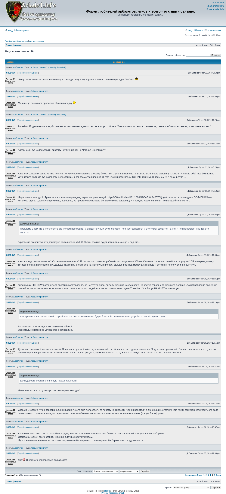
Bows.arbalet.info (215, 9)
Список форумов (14, 45)
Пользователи (213, 30)
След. (218, 475)
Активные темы (36, 41)
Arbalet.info (218, 2)
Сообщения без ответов (16, 41)
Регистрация (21, 30)
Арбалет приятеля (39, 91)
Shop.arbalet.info (215, 6)
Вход (9, 30)
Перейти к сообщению (28, 73)
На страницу (191, 475)
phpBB (107, 491)
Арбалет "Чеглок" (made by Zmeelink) (48, 67)
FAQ (188, 30)
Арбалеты (18, 67)
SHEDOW (10, 73)
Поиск (198, 30)
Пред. (200, 475)
